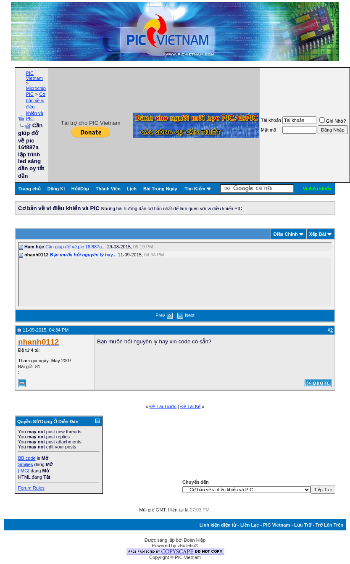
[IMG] (23, 470)
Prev (160, 315)
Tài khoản (271, 120)
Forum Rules (31, 487)
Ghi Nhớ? (332, 121)
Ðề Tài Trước (163, 406)
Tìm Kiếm (194, 188)
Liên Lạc (249, 524)
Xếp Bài (317, 234)
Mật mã (268, 129)
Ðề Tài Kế (190, 406)
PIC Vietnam (34, 76)
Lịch (132, 188)
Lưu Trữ (302, 524)
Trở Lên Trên (329, 524)
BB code (27, 458)
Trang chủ (29, 188)
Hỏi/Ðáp (80, 188)
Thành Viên (108, 188)
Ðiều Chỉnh (286, 234)
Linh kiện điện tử (218, 524)
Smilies (25, 464)
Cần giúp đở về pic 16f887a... (75, 246)
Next (190, 315)
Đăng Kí (56, 188)
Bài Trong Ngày (160, 188)
